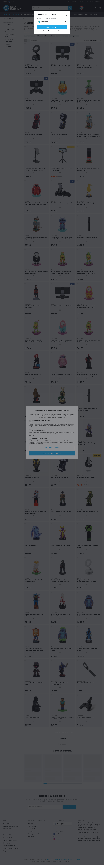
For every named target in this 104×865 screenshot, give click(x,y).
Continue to (52, 31)
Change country (52, 27)
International (43, 22)
